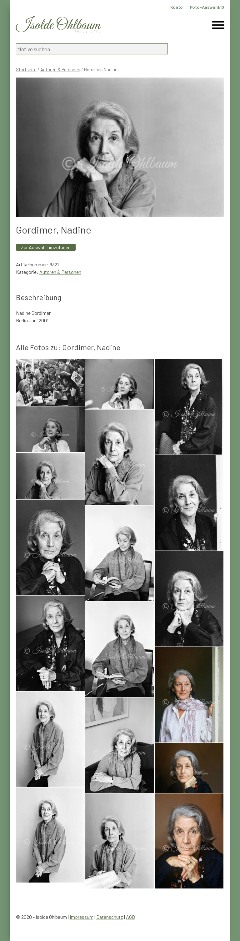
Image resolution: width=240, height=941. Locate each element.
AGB (130, 917)
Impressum (81, 917)
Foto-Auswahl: (207, 7)
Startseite (26, 69)
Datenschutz (109, 917)
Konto (176, 7)
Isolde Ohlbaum (58, 25)
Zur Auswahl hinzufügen (46, 247)
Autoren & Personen (60, 69)
